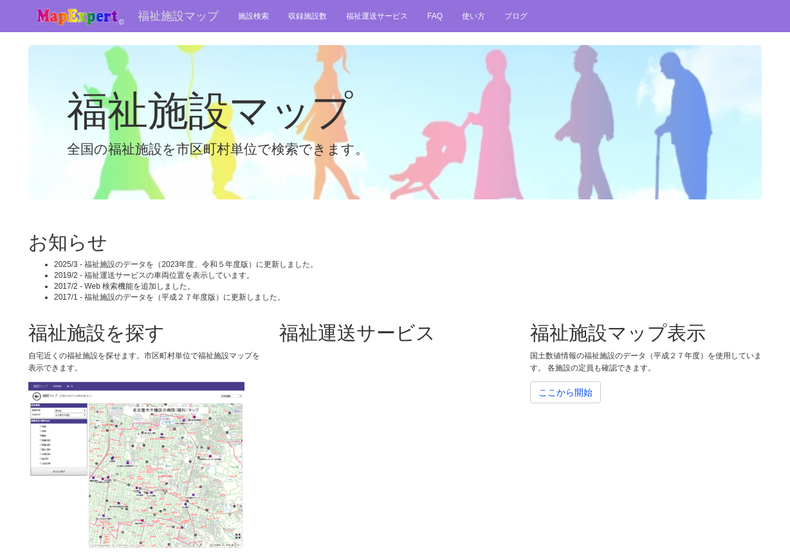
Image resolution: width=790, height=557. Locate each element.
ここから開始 (565, 392)
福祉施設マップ (178, 16)
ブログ (516, 16)
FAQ (435, 16)
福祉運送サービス (377, 16)
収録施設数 (307, 16)
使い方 (473, 16)
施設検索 (253, 16)
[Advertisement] (375, 456)
